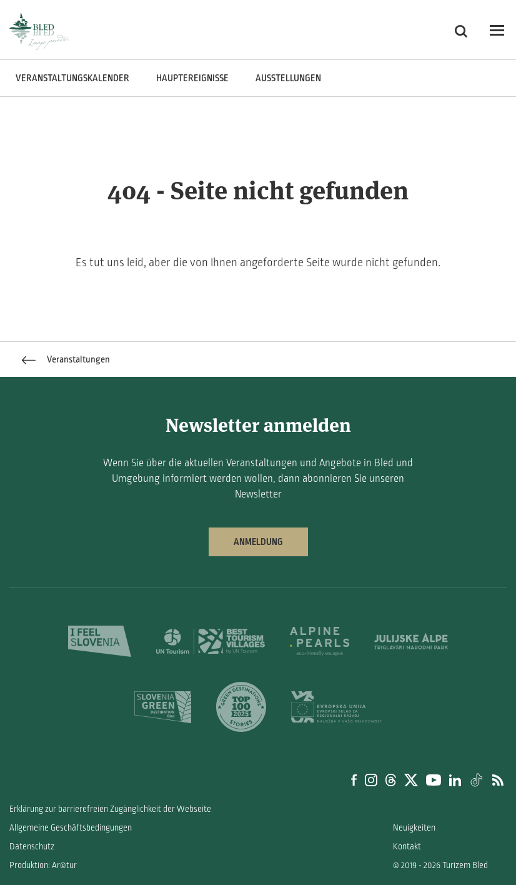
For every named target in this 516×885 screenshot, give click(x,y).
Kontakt (407, 846)
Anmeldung (258, 542)
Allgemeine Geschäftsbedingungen (70, 827)
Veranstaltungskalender (72, 78)
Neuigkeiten (414, 827)
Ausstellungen (288, 78)
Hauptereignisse (192, 78)
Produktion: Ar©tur (43, 865)
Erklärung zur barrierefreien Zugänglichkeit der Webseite (110, 809)
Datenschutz (31, 846)
